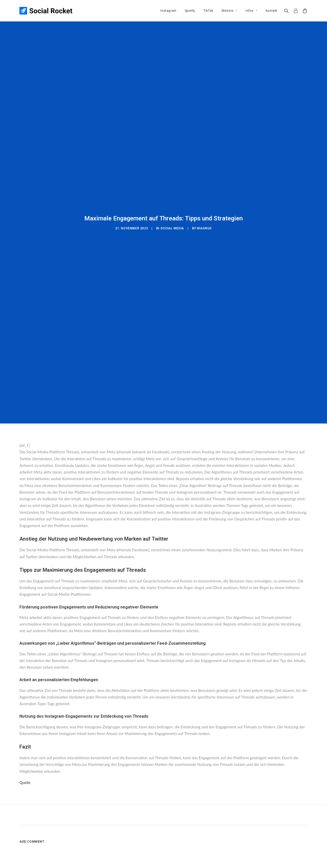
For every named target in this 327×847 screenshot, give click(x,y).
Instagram (168, 11)
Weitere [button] (229, 11)
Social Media (172, 201)
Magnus (204, 201)
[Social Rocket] (45, 11)
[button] (287, 10)
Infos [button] (251, 11)
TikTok (208, 11)
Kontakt (271, 11)
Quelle (24, 728)
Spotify (190, 11)
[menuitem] (168, 10)
